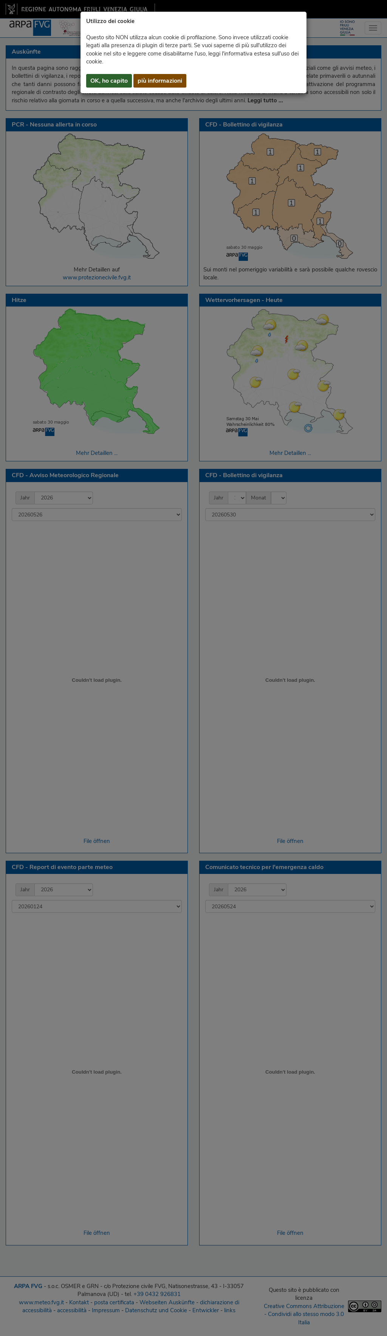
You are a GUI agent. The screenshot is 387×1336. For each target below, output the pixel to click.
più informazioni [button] (160, 81)
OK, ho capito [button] (109, 81)
